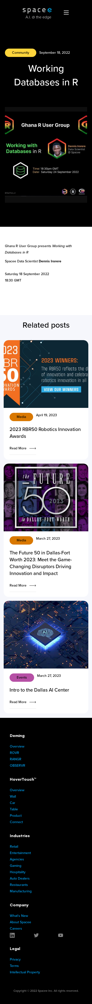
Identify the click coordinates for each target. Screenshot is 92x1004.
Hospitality (18, 872)
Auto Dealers (20, 878)
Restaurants (19, 885)
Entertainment (20, 853)
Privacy (15, 959)
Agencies (17, 859)
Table (14, 809)
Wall (13, 796)
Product (16, 816)
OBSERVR (17, 765)
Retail (14, 846)
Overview (17, 746)
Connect (16, 822)
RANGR (15, 759)
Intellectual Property (25, 972)
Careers (16, 928)
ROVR (14, 753)
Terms (14, 966)
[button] (66, 12)
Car (12, 803)
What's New (19, 916)
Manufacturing (21, 891)
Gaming (15, 866)
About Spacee (20, 922)
